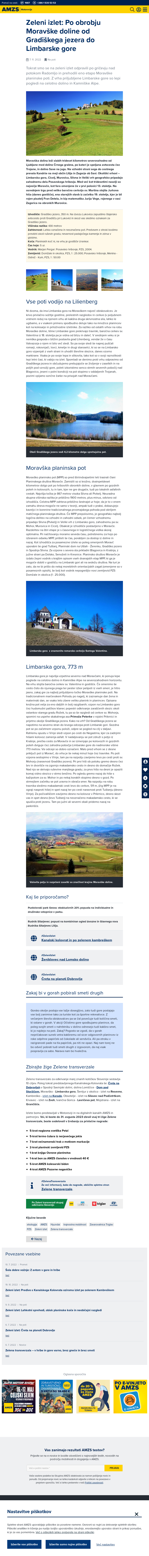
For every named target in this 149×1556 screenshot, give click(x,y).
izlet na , (53, 1096)
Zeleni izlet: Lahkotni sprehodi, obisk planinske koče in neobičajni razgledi (53, 1310)
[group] (37, 280)
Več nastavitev (105, 1544)
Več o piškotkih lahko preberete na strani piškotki (65, 1532)
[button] (115, 281)
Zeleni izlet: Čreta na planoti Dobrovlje (30, 1330)
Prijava (114, 1468)
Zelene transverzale (56, 1189)
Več (7, 1275)
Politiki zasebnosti (94, 1482)
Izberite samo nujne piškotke (68, 1544)
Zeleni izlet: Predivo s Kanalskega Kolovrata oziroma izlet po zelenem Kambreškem (59, 1290)
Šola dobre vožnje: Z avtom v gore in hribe (32, 1270)
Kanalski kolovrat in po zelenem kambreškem (76, 940)
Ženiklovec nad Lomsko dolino (65, 959)
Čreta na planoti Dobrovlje (62, 978)
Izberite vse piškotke (24, 1544)
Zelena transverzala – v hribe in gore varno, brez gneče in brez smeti (50, 1350)
